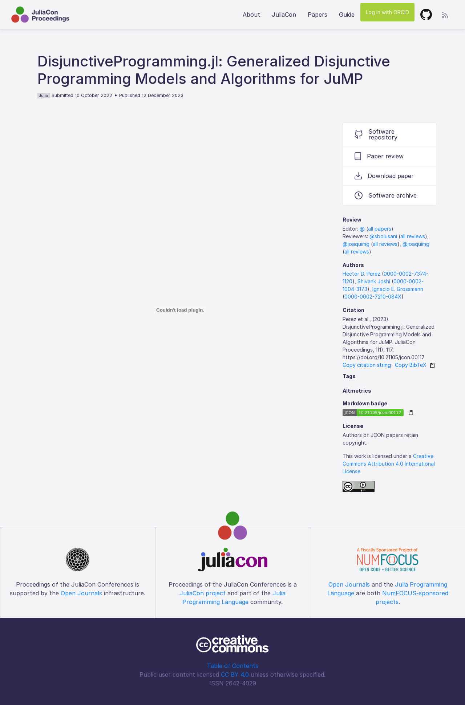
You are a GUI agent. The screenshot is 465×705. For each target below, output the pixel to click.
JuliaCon (284, 14)
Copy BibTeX (410, 365)
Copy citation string (367, 365)
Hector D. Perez (361, 274)
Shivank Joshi (373, 281)
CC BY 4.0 (235, 674)
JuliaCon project (202, 593)
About (251, 14)
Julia (43, 95)
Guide (347, 14)
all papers (379, 229)
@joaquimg (356, 244)
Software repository (376, 134)
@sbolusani (383, 236)
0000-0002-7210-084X (372, 296)
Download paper (384, 175)
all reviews (412, 236)
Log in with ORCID (387, 12)
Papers (317, 14)
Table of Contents (232, 665)
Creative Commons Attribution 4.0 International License (389, 463)
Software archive (386, 195)
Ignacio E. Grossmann (397, 289)
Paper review (379, 156)
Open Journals (81, 593)
